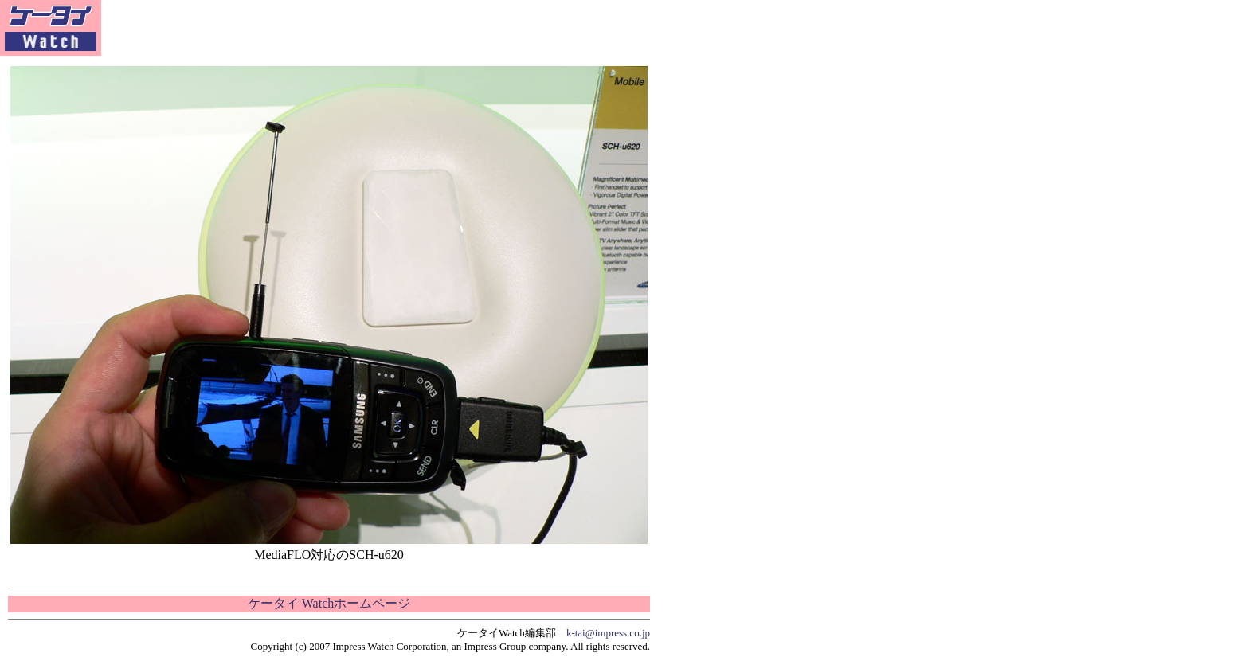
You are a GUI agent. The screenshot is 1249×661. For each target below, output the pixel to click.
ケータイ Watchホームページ (329, 603)
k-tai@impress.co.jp (608, 633)
